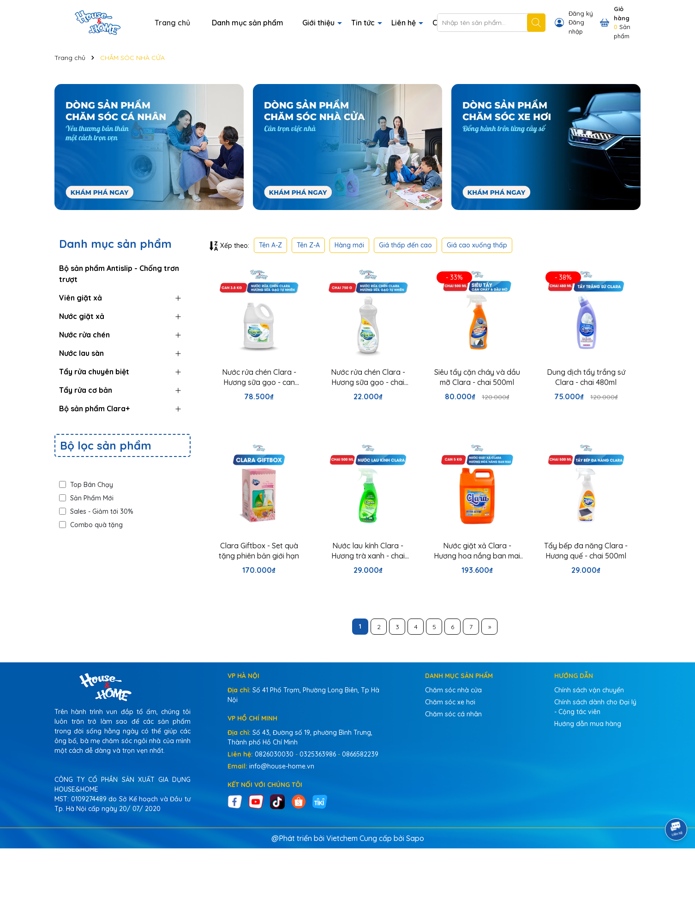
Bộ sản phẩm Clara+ (94, 408)
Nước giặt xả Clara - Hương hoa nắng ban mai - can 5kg (477, 551)
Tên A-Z (270, 245)
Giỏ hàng (621, 13)
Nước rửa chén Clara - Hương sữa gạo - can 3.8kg (259, 377)
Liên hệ (404, 22)
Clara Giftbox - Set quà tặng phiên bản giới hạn (259, 550)
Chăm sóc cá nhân (453, 714)
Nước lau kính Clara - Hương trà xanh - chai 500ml (368, 551)
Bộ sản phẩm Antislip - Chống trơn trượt (119, 274)
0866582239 (360, 754)
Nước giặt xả (81, 316)
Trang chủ (172, 22)
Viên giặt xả (80, 297)
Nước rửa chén (84, 334)
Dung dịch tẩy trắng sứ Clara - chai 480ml (586, 377)
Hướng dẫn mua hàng (587, 724)
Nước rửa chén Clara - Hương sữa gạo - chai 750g (368, 377)
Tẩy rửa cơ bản (85, 390)
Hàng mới (349, 245)
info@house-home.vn (281, 766)
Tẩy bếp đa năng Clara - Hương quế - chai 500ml (586, 550)
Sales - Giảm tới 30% (96, 511)
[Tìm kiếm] (536, 22)
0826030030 (274, 754)
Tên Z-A (308, 245)
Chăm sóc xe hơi (450, 702)
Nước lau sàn (81, 353)
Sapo (415, 838)
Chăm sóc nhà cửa (453, 690)
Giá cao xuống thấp (477, 245)
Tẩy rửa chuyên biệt (94, 371)
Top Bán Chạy (86, 485)
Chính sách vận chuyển (589, 690)
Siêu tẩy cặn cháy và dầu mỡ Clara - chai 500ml (477, 377)
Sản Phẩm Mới (86, 498)
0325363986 (318, 754)
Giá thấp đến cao (405, 245)
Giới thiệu (319, 22)
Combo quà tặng (91, 525)
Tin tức (364, 22)
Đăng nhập (576, 26)
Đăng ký (581, 13)
